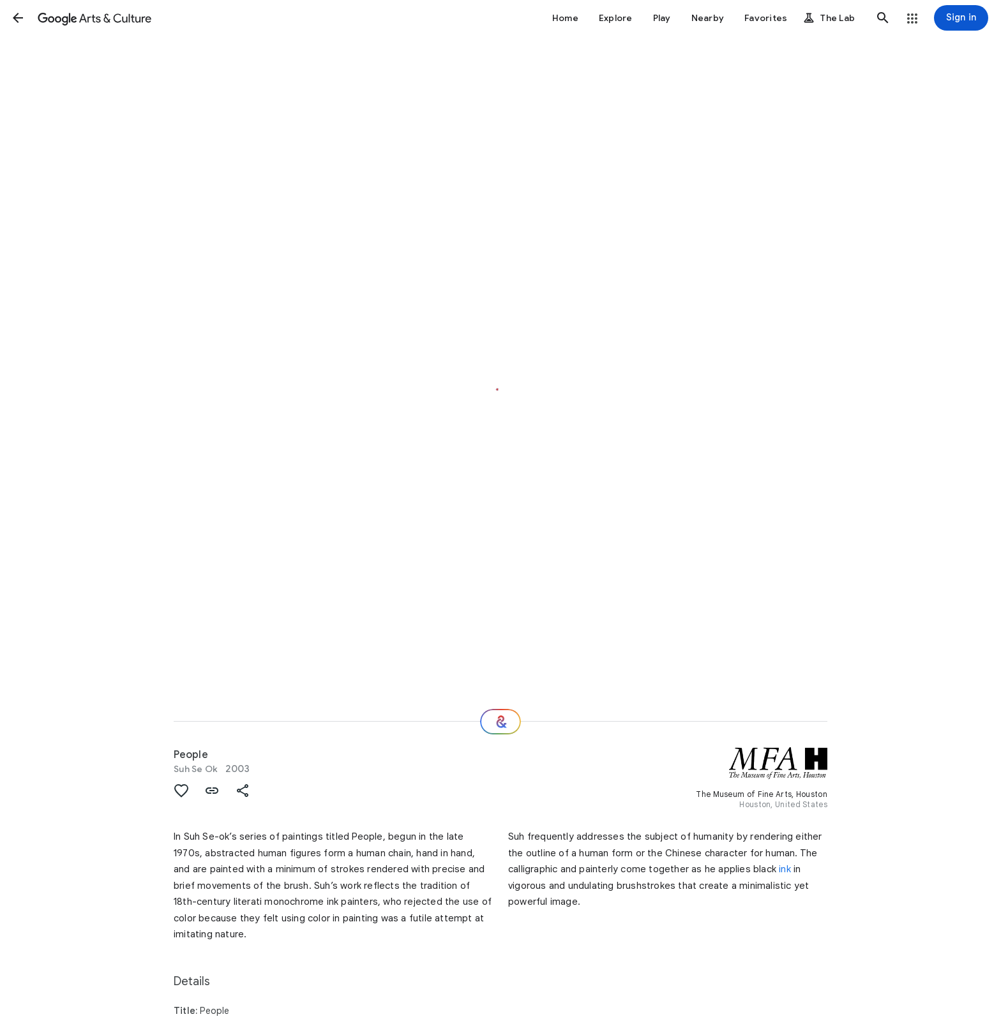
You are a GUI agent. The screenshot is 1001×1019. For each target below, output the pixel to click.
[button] (18, 18)
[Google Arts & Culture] (94, 18)
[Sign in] (961, 18)
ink (785, 869)
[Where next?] (500, 721)
